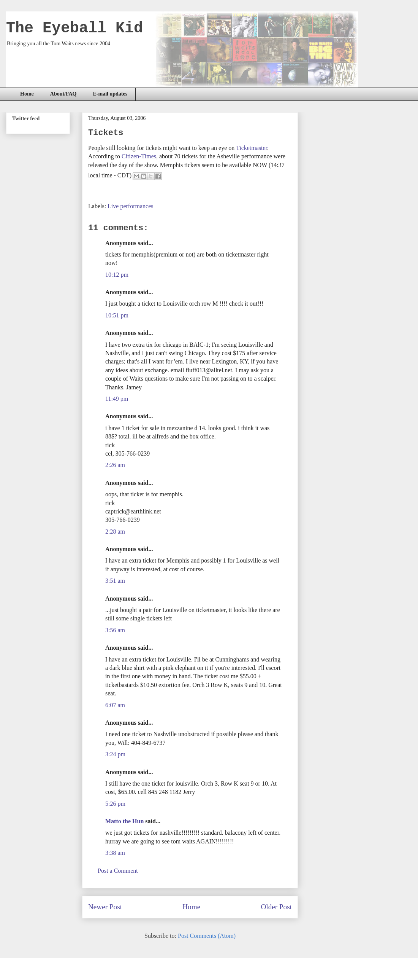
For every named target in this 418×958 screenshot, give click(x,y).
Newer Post (105, 907)
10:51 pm (116, 315)
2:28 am (115, 531)
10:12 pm (116, 274)
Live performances (130, 206)
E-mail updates (110, 94)
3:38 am (115, 853)
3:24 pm (115, 754)
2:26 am (115, 465)
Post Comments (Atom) (207, 935)
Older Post (276, 907)
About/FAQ (63, 94)
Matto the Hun (124, 821)
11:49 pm (116, 398)
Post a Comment (118, 870)
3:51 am (115, 580)
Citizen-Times (139, 156)
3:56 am (115, 630)
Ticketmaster (251, 148)
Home (27, 94)
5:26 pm (115, 803)
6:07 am (115, 705)
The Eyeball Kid (74, 28)
